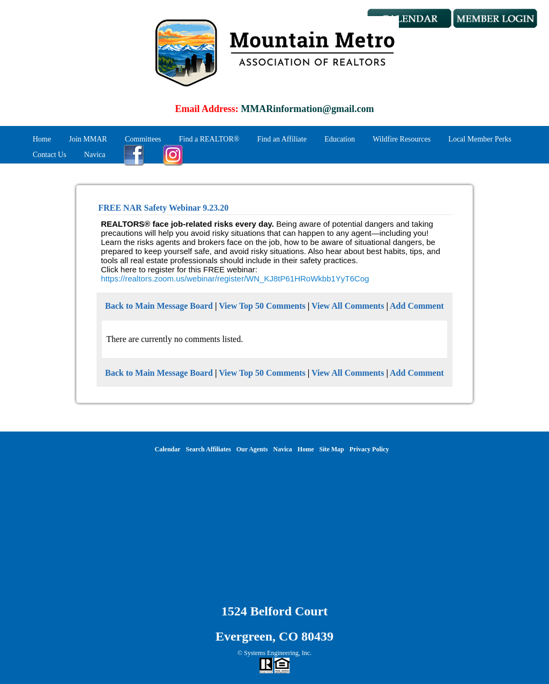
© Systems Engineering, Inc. (274, 653)
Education (339, 139)
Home (42, 139)
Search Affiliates (208, 449)
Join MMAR (88, 139)
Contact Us (49, 155)
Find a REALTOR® (209, 139)
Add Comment (417, 305)
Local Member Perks (479, 139)
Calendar (168, 449)
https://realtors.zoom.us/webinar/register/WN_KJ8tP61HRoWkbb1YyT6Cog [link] (235, 278)
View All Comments (347, 305)
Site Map (331, 449)
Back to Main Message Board (159, 305)
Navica (95, 155)
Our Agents (252, 449)
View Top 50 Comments (262, 305)
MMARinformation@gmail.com (307, 108)
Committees (143, 139)
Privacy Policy (369, 449)
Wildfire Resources (402, 139)
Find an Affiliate (282, 139)
